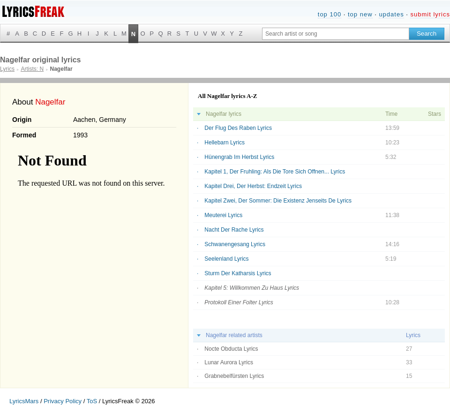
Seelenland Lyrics (226, 259)
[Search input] (335, 34)
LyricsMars (23, 401)
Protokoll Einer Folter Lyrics (238, 302)
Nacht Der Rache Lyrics (233, 229)
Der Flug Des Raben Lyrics (238, 128)
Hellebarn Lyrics (224, 142)
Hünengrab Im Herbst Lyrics (239, 157)
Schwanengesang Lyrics (234, 244)
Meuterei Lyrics (223, 215)
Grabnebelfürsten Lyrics (234, 376)
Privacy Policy (63, 401)
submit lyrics (430, 14)
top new (360, 14)
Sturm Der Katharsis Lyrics (237, 273)
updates (391, 14)
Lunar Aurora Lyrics (228, 362)
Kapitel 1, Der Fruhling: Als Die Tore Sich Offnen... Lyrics (274, 171)
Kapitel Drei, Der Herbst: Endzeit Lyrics (253, 186)
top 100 (329, 14)
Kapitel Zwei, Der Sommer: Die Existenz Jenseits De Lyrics (278, 200)
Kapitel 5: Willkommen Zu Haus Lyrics (251, 288)
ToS (92, 401)
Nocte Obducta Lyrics (231, 349)
